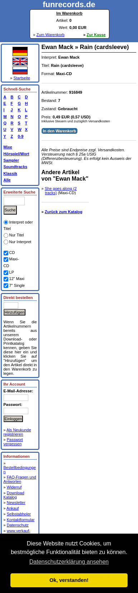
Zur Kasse (96, 35)
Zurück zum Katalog (63, 212)
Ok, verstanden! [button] (69, 580)
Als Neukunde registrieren (17, 432)
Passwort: (13, 404)
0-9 (20, 136)
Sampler (11, 160)
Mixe (8, 147)
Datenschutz (18, 525)
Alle (7, 180)
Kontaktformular (21, 520)
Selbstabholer (19, 514)
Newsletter (16, 502)
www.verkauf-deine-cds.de (17, 533)
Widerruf (14, 487)
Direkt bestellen (18, 297)
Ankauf (12, 508)
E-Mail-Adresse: (18, 391)
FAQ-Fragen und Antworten (20, 479)
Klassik (11, 173)
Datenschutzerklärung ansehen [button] (69, 562)
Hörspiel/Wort (16, 154)
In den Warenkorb (59, 131)
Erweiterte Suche (19, 192)
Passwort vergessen (13, 441)
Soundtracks (16, 167)
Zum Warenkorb (50, 35)
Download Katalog (14, 495)
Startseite (21, 78)
